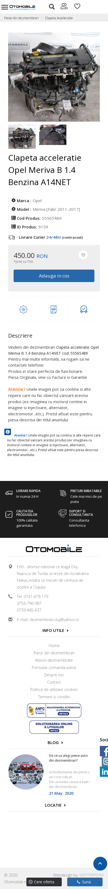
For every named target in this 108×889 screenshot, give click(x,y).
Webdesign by (78, 875)
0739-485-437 (29, 610)
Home (54, 645)
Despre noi (54, 674)
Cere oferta (44, 881)
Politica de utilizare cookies (54, 689)
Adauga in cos (54, 276)
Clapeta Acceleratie (59, 18)
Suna (84, 881)
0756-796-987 (29, 603)
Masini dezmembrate (54, 660)
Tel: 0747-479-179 (32, 596)
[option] (23, 135)
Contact (54, 682)
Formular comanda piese (54, 667)
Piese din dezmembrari (21, 18)
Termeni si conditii (54, 696)
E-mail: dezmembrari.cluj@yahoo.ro (48, 619)
